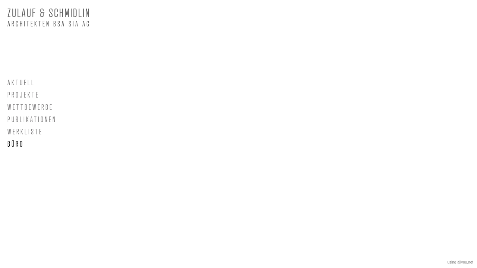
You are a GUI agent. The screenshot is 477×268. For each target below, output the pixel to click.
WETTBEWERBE (30, 107)
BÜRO (15, 144)
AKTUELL (21, 82)
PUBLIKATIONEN (32, 119)
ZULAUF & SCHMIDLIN (49, 13)
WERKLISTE (25, 131)
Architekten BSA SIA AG (49, 23)
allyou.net (465, 262)
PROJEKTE (23, 94)
